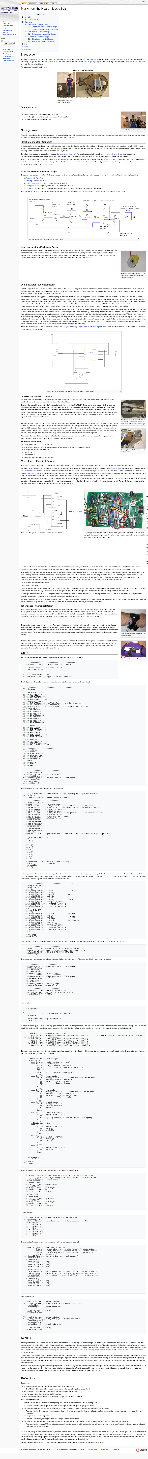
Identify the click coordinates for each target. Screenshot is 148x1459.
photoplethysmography (91, 62)
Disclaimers (115, 1449)
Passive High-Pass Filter (34, 178)
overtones (98, 471)
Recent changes (8, 25)
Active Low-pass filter (33, 183)
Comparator (30, 188)
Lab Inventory (7, 30)
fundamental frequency (125, 319)
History (53, 3)
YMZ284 (73, 465)
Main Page (6, 23)
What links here (8, 49)
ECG (135, 146)
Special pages (7, 54)
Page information (8, 60)
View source (44, 3)
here (45, 67)
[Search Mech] (9, 41)
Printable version (8, 56)
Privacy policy (93, 1449)
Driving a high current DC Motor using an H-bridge (89, 327)
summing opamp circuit (35, 471)
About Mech (104, 1449)
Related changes (8, 51)
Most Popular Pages (9, 34)
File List (5, 32)
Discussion (32, 3)
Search (3, 38)
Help (4, 28)
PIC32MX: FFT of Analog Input (63, 312)
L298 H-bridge (63, 327)
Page (24, 3)
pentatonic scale (50, 62)
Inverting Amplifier (32, 181)
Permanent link (8, 58)
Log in (143, 1)
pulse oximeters (112, 154)
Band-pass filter (31, 186)
